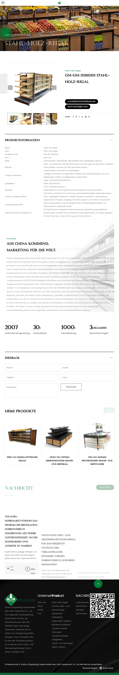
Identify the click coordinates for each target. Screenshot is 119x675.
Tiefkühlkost (57, 617)
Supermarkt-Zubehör (61, 621)
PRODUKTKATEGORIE (20, 35)
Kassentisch (57, 613)
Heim (7, 35)
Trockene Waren (59, 628)
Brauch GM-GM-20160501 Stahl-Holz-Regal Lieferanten (17, 626)
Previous (10, 87)
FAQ (39, 613)
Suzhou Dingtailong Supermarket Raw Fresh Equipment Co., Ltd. (50, 664)
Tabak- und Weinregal (62, 643)
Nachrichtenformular (81, 101)
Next (54, 87)
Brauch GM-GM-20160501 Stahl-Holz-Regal (62, 287)
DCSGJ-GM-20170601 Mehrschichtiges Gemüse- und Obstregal (60, 460)
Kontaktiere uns (78, 107)
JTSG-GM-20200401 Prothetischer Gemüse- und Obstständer (97, 460)
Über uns (42, 602)
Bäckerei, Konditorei (61, 624)
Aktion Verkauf (58, 647)
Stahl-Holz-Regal (41, 35)
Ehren (40, 606)
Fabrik (40, 609)
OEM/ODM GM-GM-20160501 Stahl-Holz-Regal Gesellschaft (87, 273)
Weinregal (56, 632)
